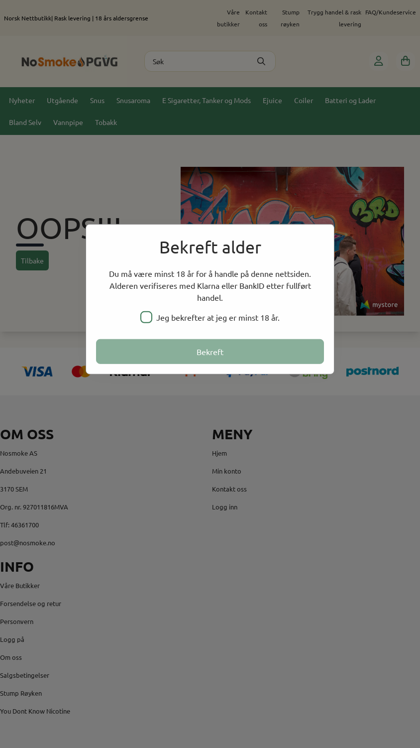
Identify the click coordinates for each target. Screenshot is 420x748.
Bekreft (210, 352)
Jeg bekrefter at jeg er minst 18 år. (210, 317)
